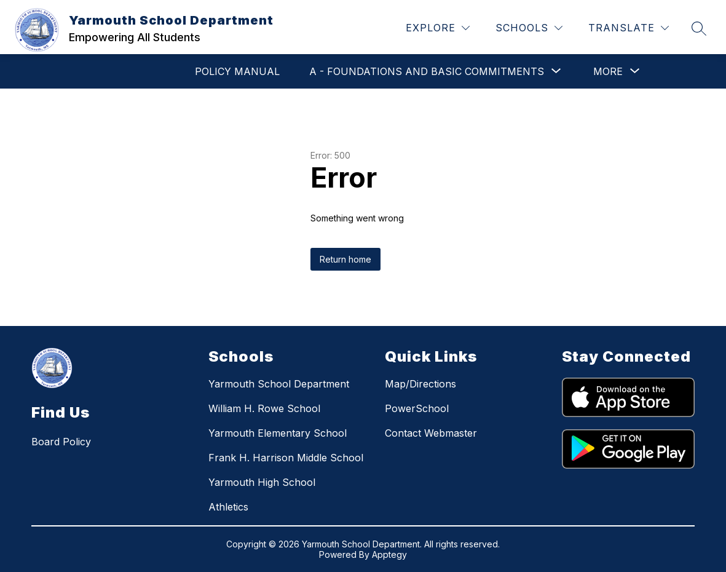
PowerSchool (417, 408)
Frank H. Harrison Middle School (285, 457)
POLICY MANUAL (237, 71)
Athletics (228, 507)
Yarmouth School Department (278, 384)
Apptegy (389, 554)
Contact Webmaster (431, 433)
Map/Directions (420, 384)
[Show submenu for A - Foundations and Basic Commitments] (426, 71)
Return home (345, 259)
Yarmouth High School (261, 482)
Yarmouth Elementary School (277, 433)
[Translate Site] (628, 28)
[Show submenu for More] (608, 71)
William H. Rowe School (264, 408)
